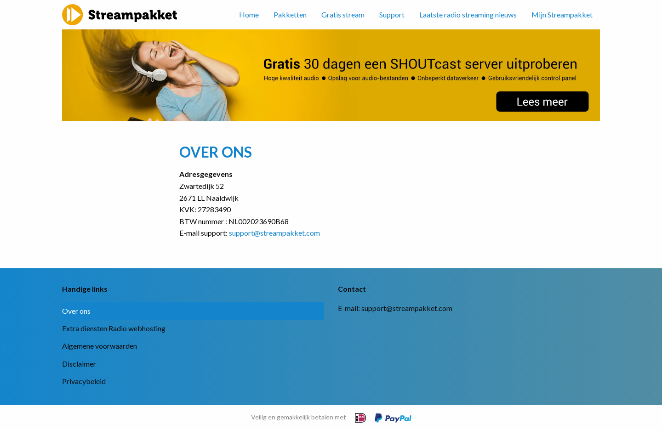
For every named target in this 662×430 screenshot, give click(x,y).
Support (392, 14)
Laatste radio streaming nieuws (468, 14)
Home (249, 14)
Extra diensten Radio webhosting (114, 328)
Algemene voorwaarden (99, 345)
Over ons (76, 310)
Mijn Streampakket (562, 14)
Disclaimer (79, 363)
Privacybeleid (84, 381)
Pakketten (290, 14)
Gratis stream (343, 14)
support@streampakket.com (274, 232)
